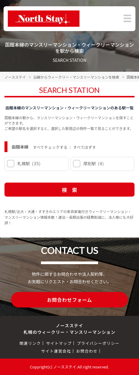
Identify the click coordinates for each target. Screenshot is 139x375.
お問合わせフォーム (69, 299)
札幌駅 (28, 163)
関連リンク (30, 343)
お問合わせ (87, 351)
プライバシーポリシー (98, 343)
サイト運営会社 (56, 351)
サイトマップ (59, 343)
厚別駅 (93, 163)
